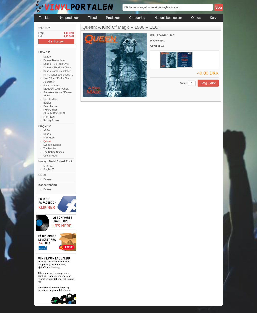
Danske (47, 56)
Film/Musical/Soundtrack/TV (58, 74)
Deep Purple (50, 106)
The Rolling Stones (53, 152)
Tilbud (92, 17)
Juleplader (48, 82)
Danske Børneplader (54, 60)
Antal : (183, 83)
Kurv (213, 17)
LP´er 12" (48, 165)
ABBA (46, 130)
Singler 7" (45, 126)
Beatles (47, 102)
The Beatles (49, 148)
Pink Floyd (49, 116)
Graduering (137, 17)
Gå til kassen (56, 41)
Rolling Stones (51, 120)
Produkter (113, 17)
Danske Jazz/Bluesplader (56, 71)
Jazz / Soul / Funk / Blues (56, 78)
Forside (44, 17)
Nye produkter (69, 17)
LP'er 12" (44, 52)
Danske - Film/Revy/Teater (57, 67)
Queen (47, 141)
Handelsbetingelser (168, 17)
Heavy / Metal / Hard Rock (55, 161)
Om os (196, 17)
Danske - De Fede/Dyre (56, 64)
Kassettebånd (47, 185)
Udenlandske (50, 99)
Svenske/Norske (52, 144)
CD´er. (42, 175)
